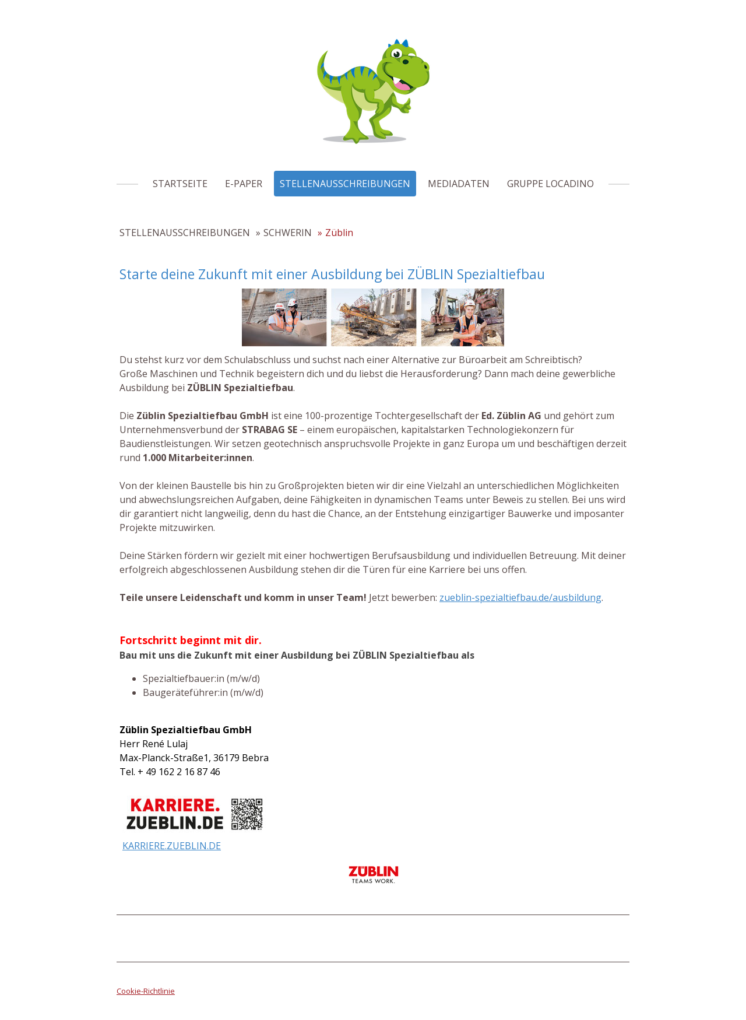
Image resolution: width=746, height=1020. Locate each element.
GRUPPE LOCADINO (550, 183)
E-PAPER (243, 183)
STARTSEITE (180, 183)
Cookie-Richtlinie (146, 991)
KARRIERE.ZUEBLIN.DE (171, 845)
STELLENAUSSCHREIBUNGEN (345, 183)
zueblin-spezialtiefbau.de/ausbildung (520, 597)
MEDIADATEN (459, 183)
